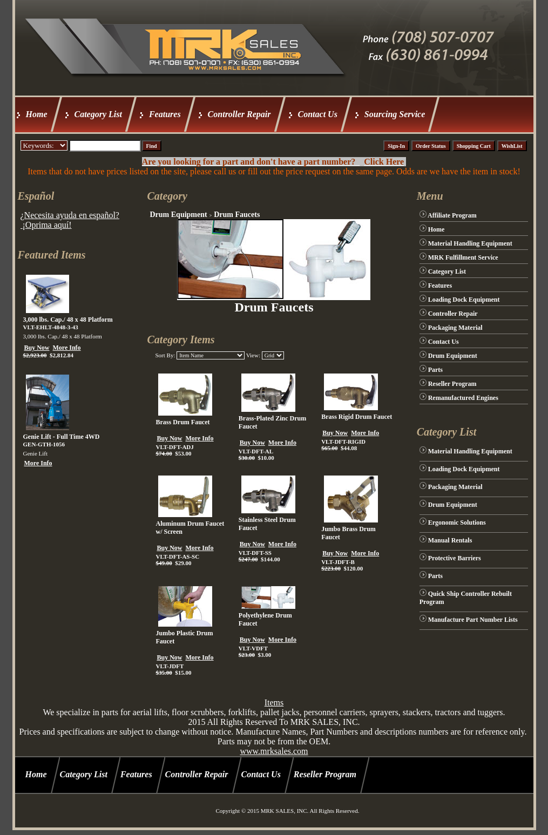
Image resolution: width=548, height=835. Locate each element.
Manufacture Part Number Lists (473, 619)
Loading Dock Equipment (464, 299)
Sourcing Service (394, 114)
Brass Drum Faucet (182, 422)
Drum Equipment (178, 215)
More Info (67, 347)
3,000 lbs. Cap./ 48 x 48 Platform (68, 319)
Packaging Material (455, 327)
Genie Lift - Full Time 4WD (61, 436)
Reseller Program (452, 384)
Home (37, 114)
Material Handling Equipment (470, 243)
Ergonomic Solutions (457, 522)
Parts (435, 370)
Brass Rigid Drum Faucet (356, 416)
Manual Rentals (450, 540)
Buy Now (37, 347)
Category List (98, 114)
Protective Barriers (454, 558)
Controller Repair (239, 114)
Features (165, 114)
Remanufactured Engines (463, 398)
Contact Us (317, 114)
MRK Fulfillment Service (463, 257)
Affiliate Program (452, 215)
